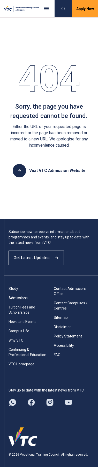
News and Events (22, 322)
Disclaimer (62, 327)
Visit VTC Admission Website (49, 170)
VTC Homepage (21, 364)
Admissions (18, 298)
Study (13, 289)
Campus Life (19, 331)
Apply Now (85, 9)
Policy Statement (68, 336)
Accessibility (64, 345)
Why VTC (16, 340)
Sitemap (61, 317)
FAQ (57, 355)
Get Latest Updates (36, 257)
